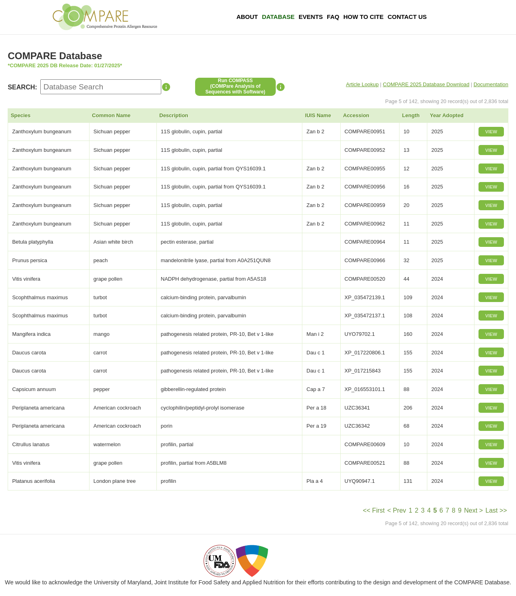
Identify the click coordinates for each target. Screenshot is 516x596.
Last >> (496, 510)
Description (173, 115)
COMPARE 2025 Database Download (426, 84)
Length (411, 115)
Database (278, 16)
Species (21, 115)
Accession (356, 115)
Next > (473, 510)
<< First (374, 510)
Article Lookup (362, 84)
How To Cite (363, 16)
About (247, 16)
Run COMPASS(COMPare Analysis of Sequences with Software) (235, 86)
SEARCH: (22, 87)
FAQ (333, 16)
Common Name (111, 115)
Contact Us (407, 16)
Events (311, 16)
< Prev (396, 510)
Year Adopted (447, 115)
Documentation (491, 84)
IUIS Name (318, 115)
